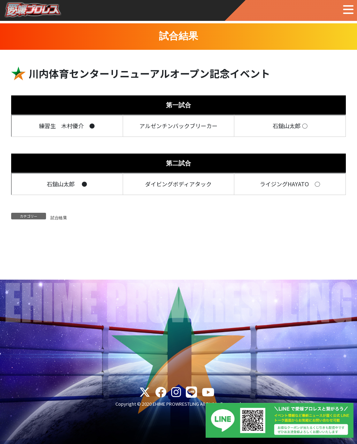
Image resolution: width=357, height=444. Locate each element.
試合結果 (58, 217)
